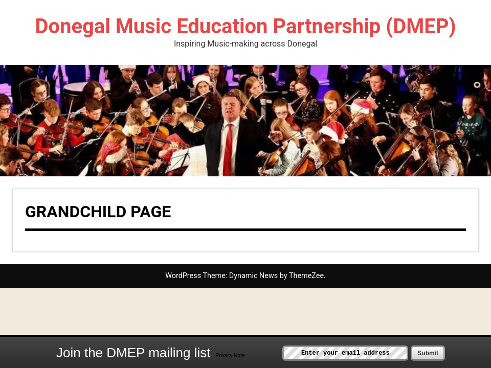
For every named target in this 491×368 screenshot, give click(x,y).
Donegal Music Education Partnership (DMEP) (245, 26)
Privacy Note (230, 355)
